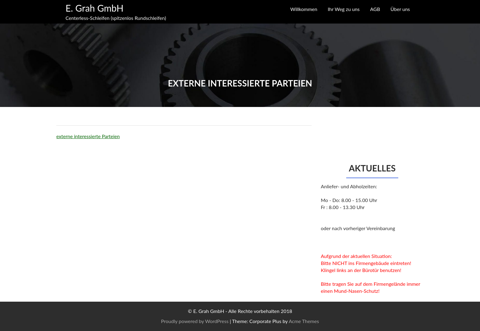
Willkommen (303, 9)
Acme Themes (304, 321)
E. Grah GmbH (94, 7)
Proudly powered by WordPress (194, 321)
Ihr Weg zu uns (344, 9)
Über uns (400, 9)
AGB (375, 9)
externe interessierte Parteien (88, 136)
